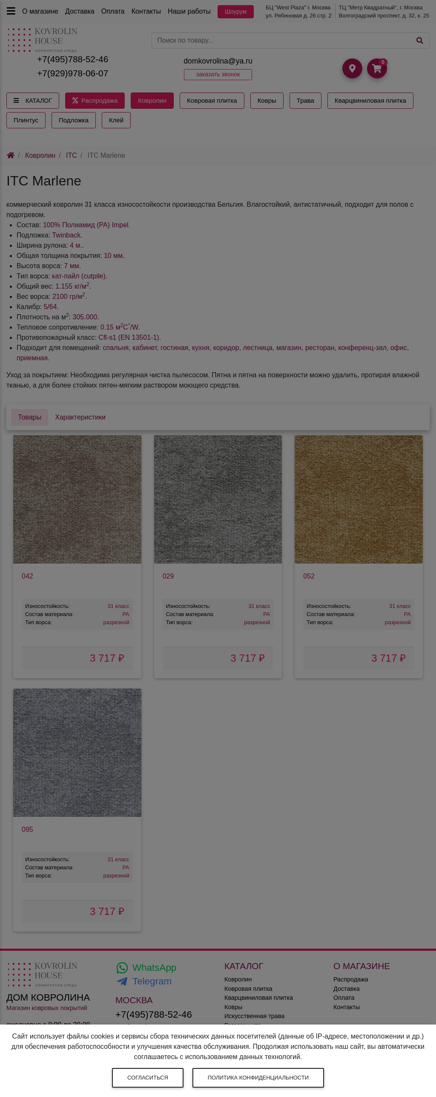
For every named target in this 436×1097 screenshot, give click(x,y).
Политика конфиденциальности (258, 1077)
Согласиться (147, 1077)
